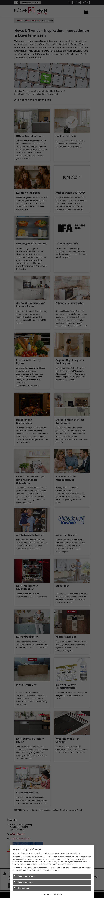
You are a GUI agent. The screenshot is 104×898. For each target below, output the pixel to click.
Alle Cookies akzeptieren (24, 876)
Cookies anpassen (21, 888)
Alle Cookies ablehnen (23, 882)
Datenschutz (57, 894)
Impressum (46, 894)
